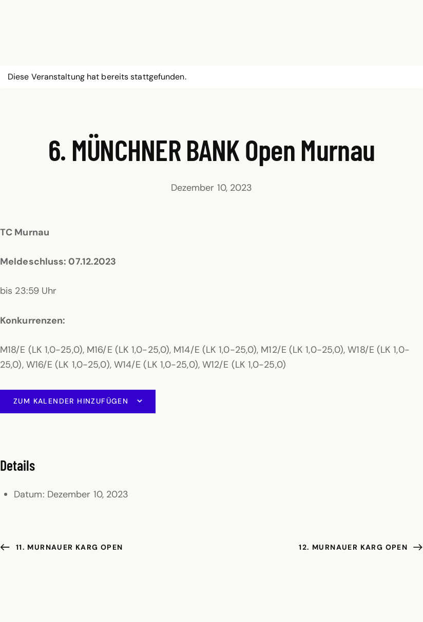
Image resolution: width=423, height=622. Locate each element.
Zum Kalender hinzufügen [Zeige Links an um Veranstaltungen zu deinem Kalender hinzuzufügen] (70, 401)
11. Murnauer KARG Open (68, 547)
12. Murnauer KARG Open (354, 547)
